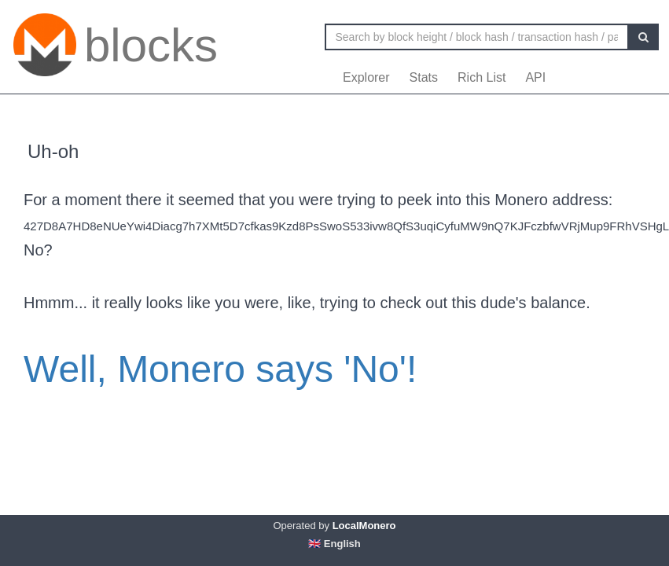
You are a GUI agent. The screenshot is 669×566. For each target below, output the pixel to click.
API (535, 77)
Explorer (366, 77)
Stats (424, 77)
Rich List (481, 77)
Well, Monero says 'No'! (220, 369)
